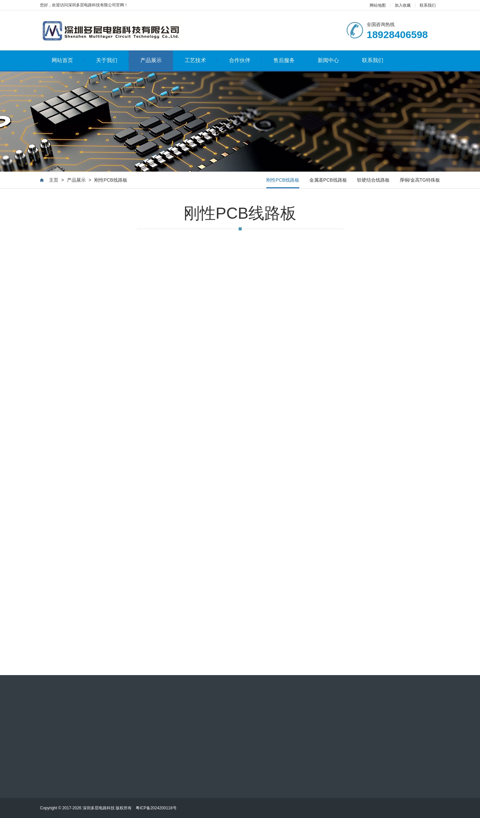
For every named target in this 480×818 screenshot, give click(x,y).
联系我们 (428, 5)
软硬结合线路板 (373, 180)
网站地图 (378, 5)
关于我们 (112, 60)
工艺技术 (201, 60)
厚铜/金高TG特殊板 (420, 180)
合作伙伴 (245, 60)
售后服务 (289, 60)
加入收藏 (403, 5)
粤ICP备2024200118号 (156, 808)
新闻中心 (334, 60)
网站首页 (68, 60)
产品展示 (151, 60)
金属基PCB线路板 (328, 180)
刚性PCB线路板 (110, 180)
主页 (53, 180)
